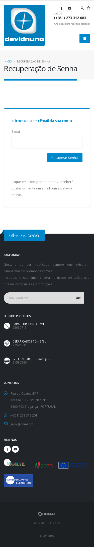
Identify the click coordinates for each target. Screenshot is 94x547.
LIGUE (58, 14)
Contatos (48, 535)
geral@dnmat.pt (22, 424)
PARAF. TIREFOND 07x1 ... (30, 324)
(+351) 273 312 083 (70, 17)
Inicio (8, 61)
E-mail (16, 131)
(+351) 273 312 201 (24, 415)
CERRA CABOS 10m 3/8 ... (30, 341)
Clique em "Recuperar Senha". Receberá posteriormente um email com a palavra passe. (42, 188)
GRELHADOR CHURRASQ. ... (31, 359)
